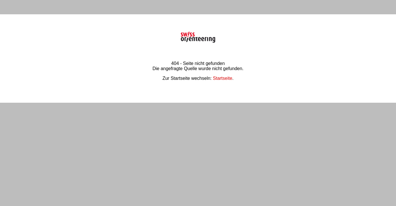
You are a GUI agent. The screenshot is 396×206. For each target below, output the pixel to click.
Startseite (222, 78)
